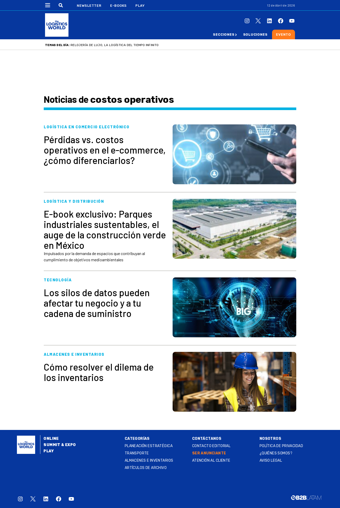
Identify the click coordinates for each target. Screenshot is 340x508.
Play (139, 6)
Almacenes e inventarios (149, 460)
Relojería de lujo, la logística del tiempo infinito (115, 45)
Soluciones (255, 34)
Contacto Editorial (211, 446)
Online (51, 438)
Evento (283, 34)
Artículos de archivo (146, 468)
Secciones (223, 34)
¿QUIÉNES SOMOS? (276, 453)
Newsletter (89, 6)
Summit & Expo (59, 445)
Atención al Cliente (211, 460)
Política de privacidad (281, 446)
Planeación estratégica (149, 446)
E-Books (118, 6)
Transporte (137, 453)
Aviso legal (271, 460)
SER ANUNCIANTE (209, 453)
